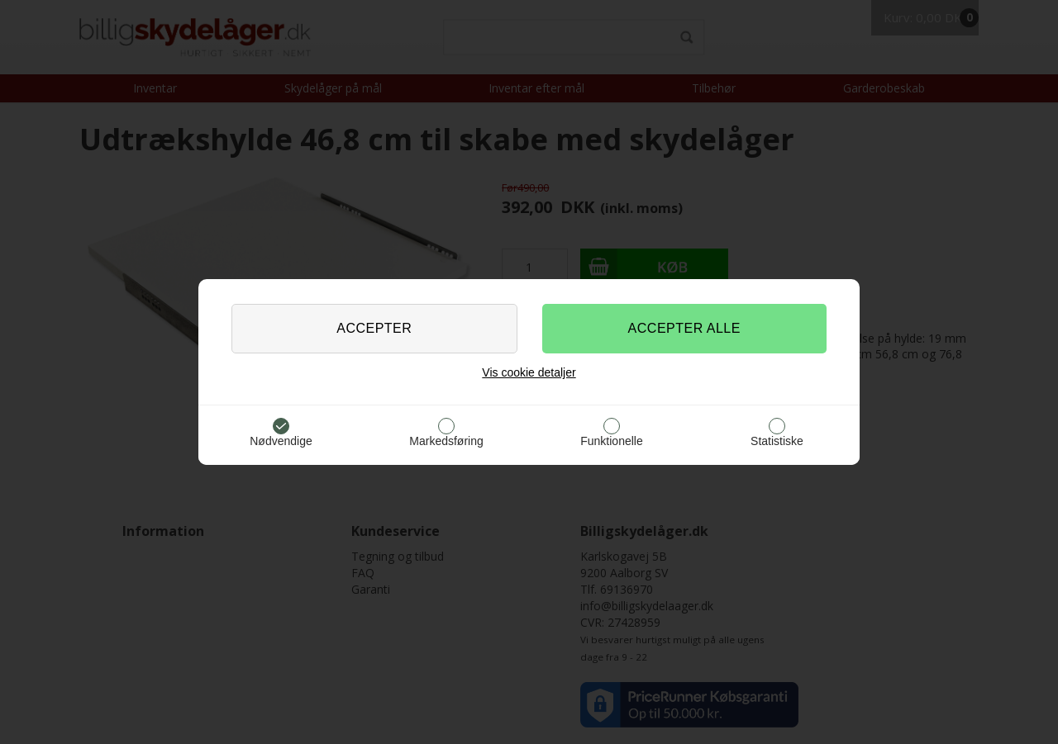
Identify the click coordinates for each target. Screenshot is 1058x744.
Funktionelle (611, 441)
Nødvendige (281, 441)
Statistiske (777, 441)
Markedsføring (446, 441)
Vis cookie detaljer (528, 372)
